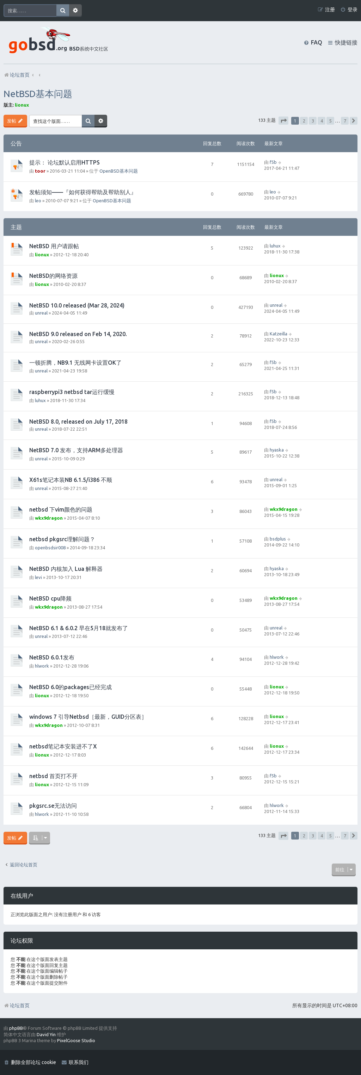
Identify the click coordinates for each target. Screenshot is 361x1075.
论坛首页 (17, 1005)
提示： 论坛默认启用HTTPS (64, 162)
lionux (22, 104)
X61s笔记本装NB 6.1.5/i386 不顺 (70, 480)
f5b (273, 162)
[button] (283, 121)
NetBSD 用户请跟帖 (54, 246)
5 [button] (330, 120)
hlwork (42, 665)
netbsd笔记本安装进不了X (63, 746)
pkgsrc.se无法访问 (53, 805)
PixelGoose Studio (76, 1040)
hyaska (277, 449)
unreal (41, 312)
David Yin (46, 1034)
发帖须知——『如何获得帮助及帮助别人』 (82, 192)
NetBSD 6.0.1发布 (51, 657)
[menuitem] (348, 9)
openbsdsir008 (50, 547)
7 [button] (345, 120)
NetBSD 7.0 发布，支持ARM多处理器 (76, 450)
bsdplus (278, 538)
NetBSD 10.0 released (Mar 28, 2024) (76, 305)
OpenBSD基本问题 (118, 170)
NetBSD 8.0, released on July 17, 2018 (78, 421)
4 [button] (321, 120)
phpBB (16, 1028)
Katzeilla (278, 333)
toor (40, 170)
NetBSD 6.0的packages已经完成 (70, 687)
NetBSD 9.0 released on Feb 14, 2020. (78, 334)
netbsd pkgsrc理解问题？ (62, 539)
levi (38, 577)
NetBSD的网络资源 (53, 276)
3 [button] (313, 120)
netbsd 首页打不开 (53, 776)
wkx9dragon (49, 517)
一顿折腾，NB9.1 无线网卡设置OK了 (75, 362)
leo (38, 200)
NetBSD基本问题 (38, 94)
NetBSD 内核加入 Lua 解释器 (66, 569)
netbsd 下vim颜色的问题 (60, 509)
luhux (275, 245)
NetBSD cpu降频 (50, 598)
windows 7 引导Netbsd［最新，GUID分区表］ (88, 716)
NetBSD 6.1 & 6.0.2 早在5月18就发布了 (78, 628)
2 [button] (304, 120)
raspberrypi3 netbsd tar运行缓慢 (72, 392)
